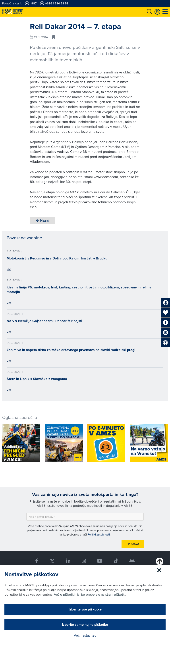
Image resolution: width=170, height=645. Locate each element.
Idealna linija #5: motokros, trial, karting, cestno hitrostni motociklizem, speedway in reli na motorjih (79, 289)
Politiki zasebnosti (98, 534)
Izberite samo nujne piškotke (85, 624)
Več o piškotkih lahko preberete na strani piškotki (89, 594)
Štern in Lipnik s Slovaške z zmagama (37, 378)
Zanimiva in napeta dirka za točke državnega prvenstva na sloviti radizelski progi (71, 349)
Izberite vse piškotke (85, 609)
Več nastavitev (85, 635)
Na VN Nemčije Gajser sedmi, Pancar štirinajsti (44, 320)
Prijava (133, 544)
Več (9, 269)
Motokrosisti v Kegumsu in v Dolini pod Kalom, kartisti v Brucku (57, 258)
